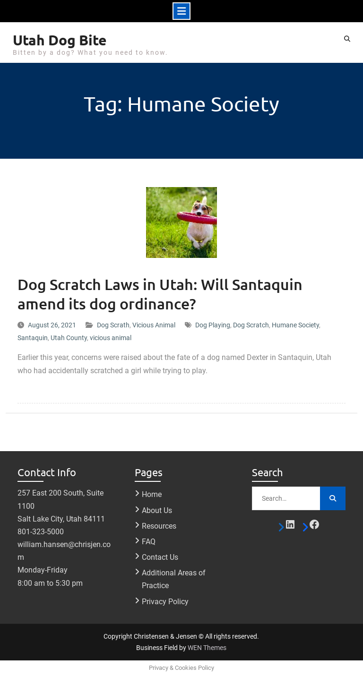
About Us (157, 510)
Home (152, 494)
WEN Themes (207, 647)
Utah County (69, 338)
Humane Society (295, 325)
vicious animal (110, 338)
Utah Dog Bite (60, 40)
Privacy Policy (165, 601)
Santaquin (32, 338)
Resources (159, 526)
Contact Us (160, 557)
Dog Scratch (251, 325)
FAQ (149, 541)
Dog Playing (212, 325)
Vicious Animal (153, 325)
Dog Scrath (113, 325)
